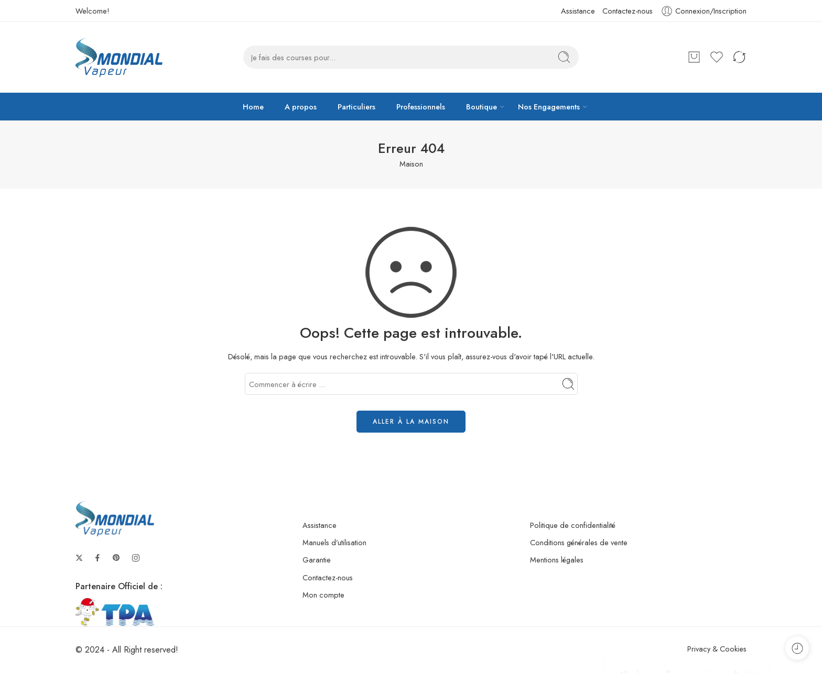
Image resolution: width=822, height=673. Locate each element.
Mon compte (323, 594)
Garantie (316, 559)
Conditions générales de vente (579, 542)
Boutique (481, 106)
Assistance (578, 10)
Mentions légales (556, 559)
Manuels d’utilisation (334, 542)
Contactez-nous (627, 10)
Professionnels (420, 106)
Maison (411, 163)
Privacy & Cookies (717, 648)
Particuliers (356, 106)
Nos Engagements (549, 106)
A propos (301, 106)
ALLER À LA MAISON (411, 421)
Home (253, 106)
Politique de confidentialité (572, 525)
